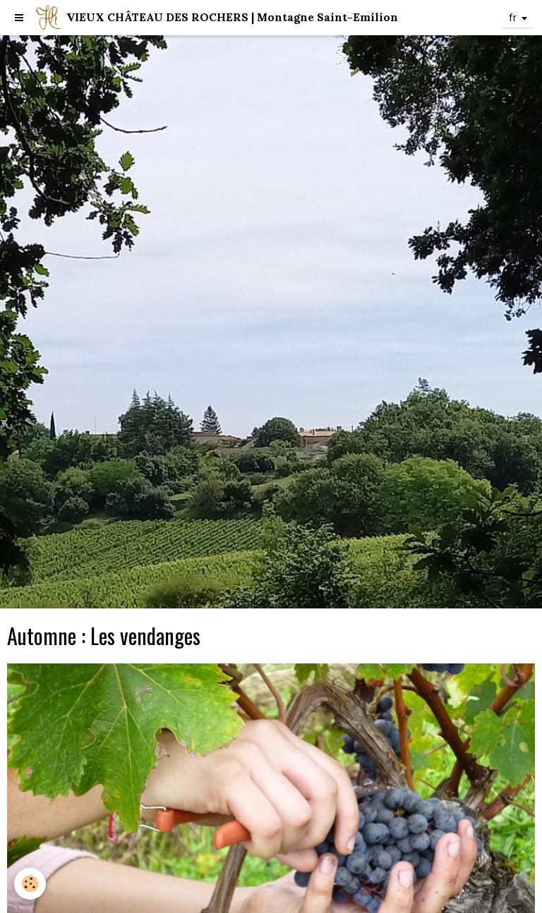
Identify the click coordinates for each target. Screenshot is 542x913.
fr (513, 17)
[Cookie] (30, 884)
